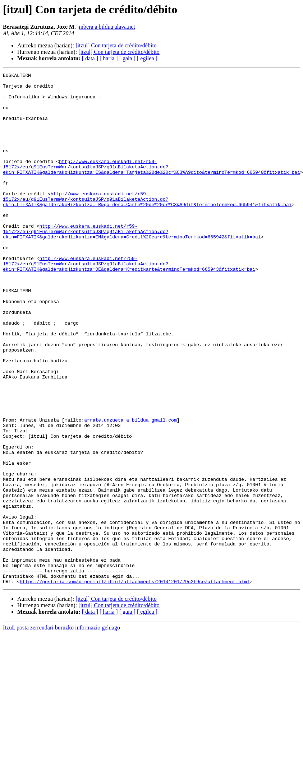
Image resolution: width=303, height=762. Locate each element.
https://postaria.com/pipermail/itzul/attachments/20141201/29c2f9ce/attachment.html (135, 683)
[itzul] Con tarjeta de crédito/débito (116, 45)
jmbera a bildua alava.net (106, 27)
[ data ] (90, 58)
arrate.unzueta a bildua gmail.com (130, 490)
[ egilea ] (147, 58)
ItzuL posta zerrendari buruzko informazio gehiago (61, 730)
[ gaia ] (127, 58)
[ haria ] (109, 58)
